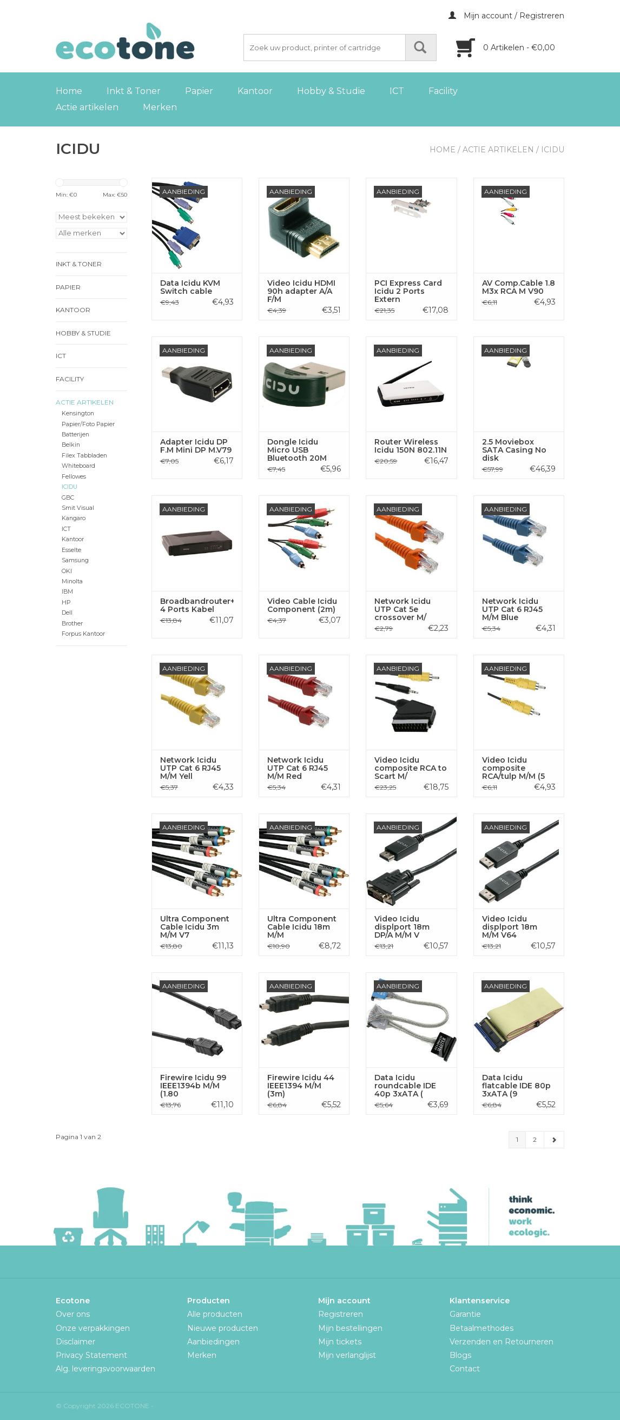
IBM (67, 591)
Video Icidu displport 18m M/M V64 (509, 927)
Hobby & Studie (331, 91)
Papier (199, 91)
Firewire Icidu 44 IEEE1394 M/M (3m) (300, 1086)
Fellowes (74, 476)
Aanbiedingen (213, 1342)
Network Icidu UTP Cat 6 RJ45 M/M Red (297, 768)
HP (66, 602)
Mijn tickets (339, 1342)
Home (69, 91)
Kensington (78, 413)
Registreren (340, 1314)
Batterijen (75, 434)
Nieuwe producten (222, 1328)
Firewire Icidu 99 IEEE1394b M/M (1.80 (193, 1086)
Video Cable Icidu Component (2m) (302, 605)
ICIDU (552, 149)
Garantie (465, 1314)
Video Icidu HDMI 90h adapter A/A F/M (301, 291)
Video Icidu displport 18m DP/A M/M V (402, 927)
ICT (397, 91)
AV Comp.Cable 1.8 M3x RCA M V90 (518, 287)
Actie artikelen (87, 107)
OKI (67, 571)
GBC (68, 497)
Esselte (71, 550)
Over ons (73, 1314)
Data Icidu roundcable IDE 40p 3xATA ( (405, 1086)
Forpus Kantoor (83, 633)
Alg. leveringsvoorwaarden (105, 1369)
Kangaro (73, 518)
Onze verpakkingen (93, 1328)
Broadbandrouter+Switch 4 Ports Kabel (197, 605)
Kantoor (255, 91)
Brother (72, 623)
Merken (160, 107)
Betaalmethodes (481, 1328)
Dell (67, 612)
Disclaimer (75, 1342)
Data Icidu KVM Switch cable (190, 287)
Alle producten (214, 1314)
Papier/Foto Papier (88, 424)
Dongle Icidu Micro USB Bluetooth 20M (297, 450)
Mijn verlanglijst (347, 1355)
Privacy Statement (91, 1355)
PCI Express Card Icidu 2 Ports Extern (408, 291)
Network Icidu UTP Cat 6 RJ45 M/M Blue (512, 609)
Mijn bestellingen (350, 1328)
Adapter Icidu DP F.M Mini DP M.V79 (196, 446)
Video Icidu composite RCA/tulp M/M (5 (513, 768)
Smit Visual (78, 508)
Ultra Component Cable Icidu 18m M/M (302, 927)
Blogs (460, 1355)
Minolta (72, 581)
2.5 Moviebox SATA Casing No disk (514, 450)
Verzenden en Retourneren (501, 1342)
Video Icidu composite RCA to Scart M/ (410, 768)
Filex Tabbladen (84, 455)
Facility (443, 91)
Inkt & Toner (134, 91)
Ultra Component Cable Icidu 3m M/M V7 (194, 927)
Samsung (75, 560)
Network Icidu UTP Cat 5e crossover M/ (402, 609)
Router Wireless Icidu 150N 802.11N (410, 446)
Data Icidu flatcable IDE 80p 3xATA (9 (516, 1086)
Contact (465, 1369)
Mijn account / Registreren (506, 16)
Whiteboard (78, 465)
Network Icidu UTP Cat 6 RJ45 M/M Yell (190, 768)
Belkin (71, 444)
